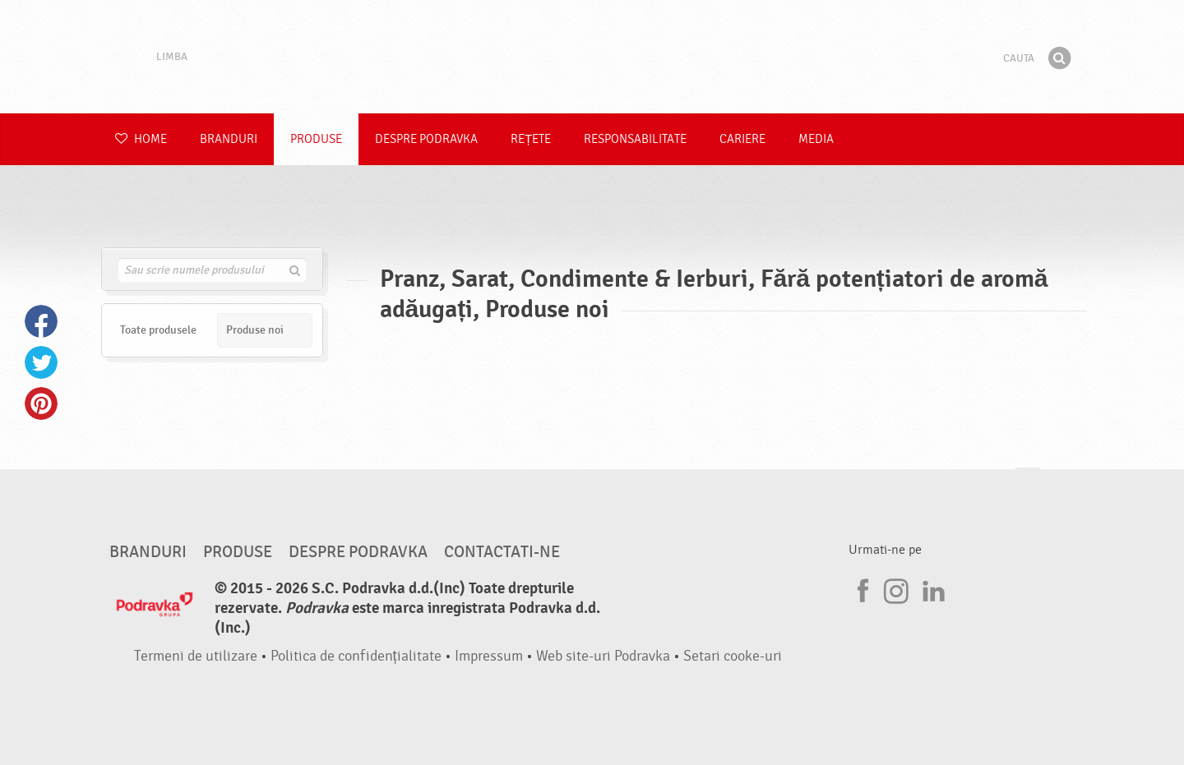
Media (816, 139)
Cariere (742, 139)
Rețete (531, 139)
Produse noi (255, 330)
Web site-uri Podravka (603, 656)
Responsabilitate (635, 139)
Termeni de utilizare (195, 656)
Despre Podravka (426, 139)
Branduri (228, 139)
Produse (316, 139)
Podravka (592, 57)
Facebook (41, 321)
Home (141, 139)
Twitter (41, 362)
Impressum (489, 656)
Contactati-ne (502, 552)
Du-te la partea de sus (1027, 484)
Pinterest (41, 403)
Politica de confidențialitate (356, 656)
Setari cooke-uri (732, 656)
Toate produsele (158, 330)
